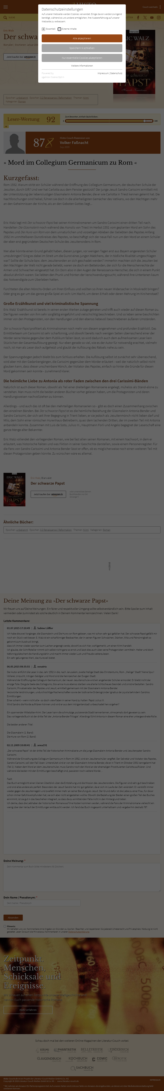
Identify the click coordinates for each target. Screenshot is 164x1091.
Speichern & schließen (82, 48)
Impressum (103, 73)
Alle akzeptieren (82, 38)
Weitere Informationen (82, 65)
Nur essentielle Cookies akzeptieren (82, 57)
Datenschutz (116, 73)
